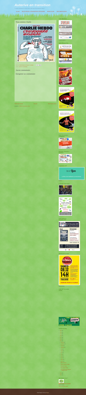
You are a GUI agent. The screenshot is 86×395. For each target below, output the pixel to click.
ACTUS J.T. (21, 66)
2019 (61, 333)
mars (62, 357)
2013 (61, 374)
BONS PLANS (50, 11)
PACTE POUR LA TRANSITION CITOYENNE (33, 11)
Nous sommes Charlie (64, 367)
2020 (61, 332)
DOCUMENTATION (62, 11)
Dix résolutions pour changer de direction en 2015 (66, 370)
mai (61, 354)
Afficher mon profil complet (63, 386)
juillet (62, 350)
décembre (62, 342)
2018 (61, 335)
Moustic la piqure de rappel (65, 364)
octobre (62, 345)
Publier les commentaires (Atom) (24, 106)
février (62, 359)
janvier (62, 361)
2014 (61, 373)
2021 (61, 330)
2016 (61, 339)
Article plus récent (19, 103)
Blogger (47, 392)
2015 (61, 340)
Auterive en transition (32, 5)
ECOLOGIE (25, 66)
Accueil (18, 11)
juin (61, 352)
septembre (62, 347)
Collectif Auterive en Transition (65, 383)
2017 (61, 337)
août (61, 349)
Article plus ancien (52, 103)
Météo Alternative (63, 362)
